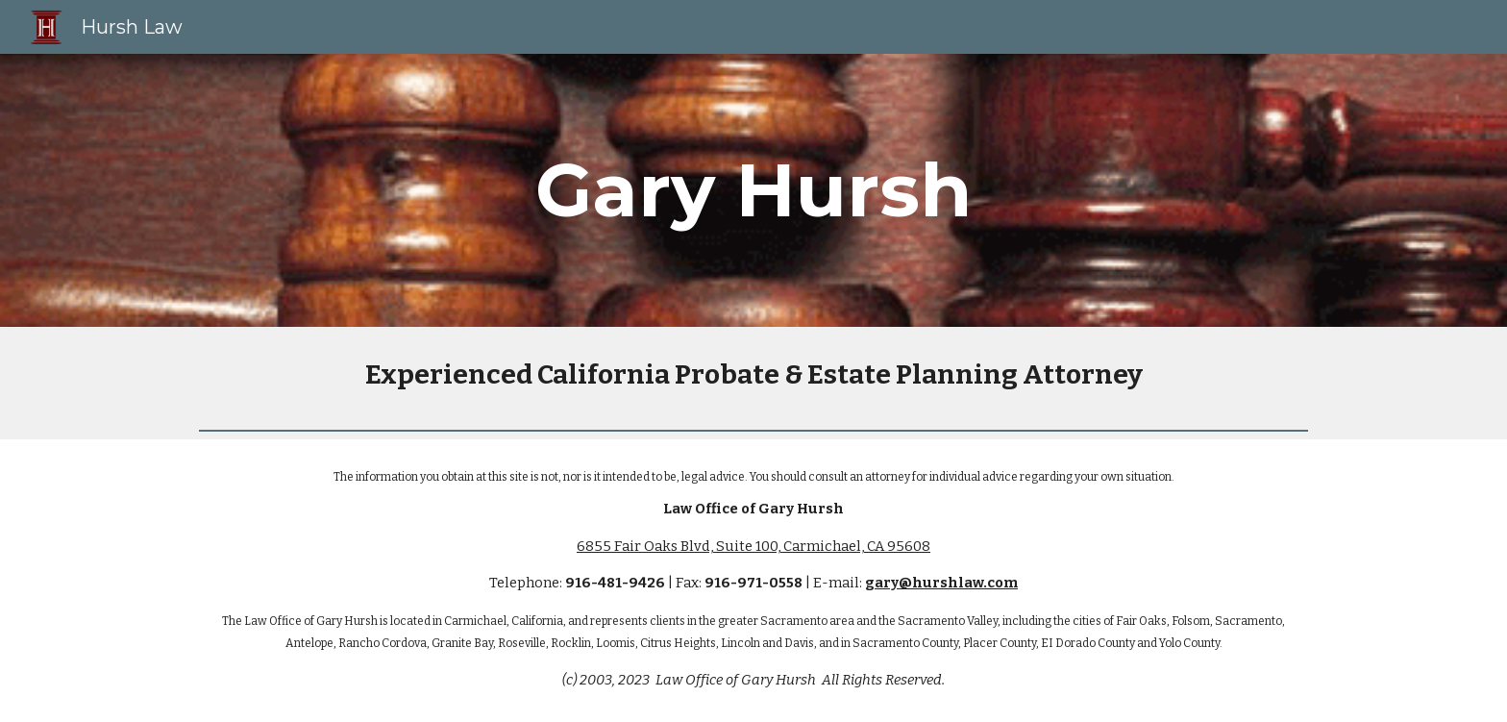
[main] (753, 190)
